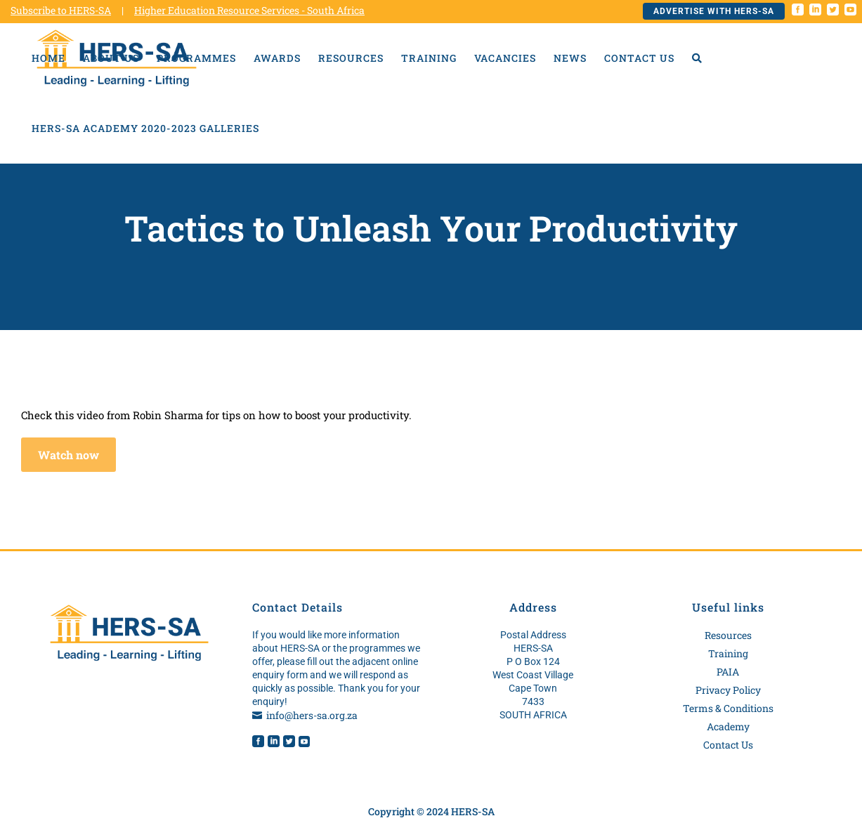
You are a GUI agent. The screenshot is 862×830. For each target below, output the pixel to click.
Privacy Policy (728, 690)
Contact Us (728, 744)
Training (728, 653)
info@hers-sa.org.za (312, 715)
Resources (728, 635)
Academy (728, 726)
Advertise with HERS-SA (713, 11)
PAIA (728, 671)
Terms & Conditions (728, 708)
